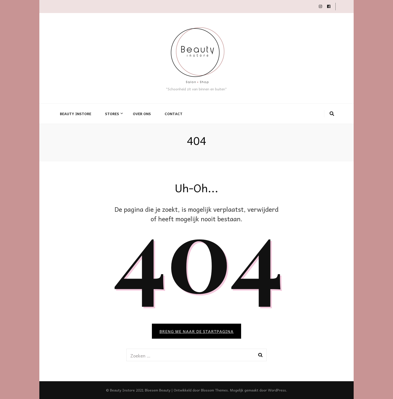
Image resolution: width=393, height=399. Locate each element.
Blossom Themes (214, 390)
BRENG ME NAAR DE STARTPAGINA (196, 331)
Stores (112, 113)
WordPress (277, 390)
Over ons (142, 113)
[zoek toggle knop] (332, 113)
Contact (173, 113)
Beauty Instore (75, 113)
